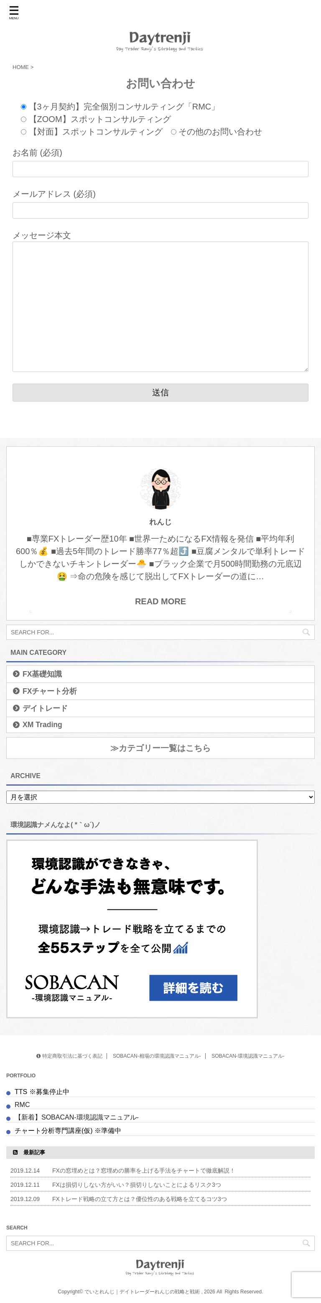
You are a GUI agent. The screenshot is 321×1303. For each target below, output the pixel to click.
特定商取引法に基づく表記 (69, 1056)
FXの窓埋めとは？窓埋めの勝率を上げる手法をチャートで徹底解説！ (143, 1170)
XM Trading (42, 724)
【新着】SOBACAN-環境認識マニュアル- (77, 1117)
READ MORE (160, 601)
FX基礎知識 (42, 674)
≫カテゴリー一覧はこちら (160, 748)
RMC (22, 1104)
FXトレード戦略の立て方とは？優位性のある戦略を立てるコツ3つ (139, 1199)
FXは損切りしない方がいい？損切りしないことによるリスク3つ (136, 1184)
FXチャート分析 (50, 691)
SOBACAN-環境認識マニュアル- (248, 1056)
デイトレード (45, 708)
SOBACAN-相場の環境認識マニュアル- (157, 1056)
